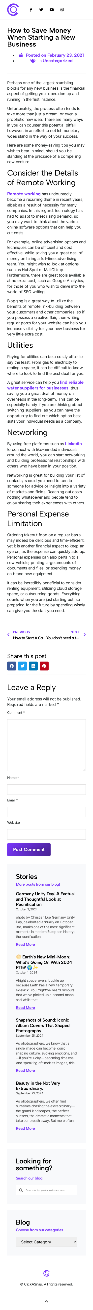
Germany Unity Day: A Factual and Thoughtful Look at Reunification (45, 899)
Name (13, 777)
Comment (16, 712)
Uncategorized (57, 60)
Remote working (24, 194)
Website (13, 822)
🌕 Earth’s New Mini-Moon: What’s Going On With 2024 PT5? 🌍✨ (44, 962)
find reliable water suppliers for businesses (45, 385)
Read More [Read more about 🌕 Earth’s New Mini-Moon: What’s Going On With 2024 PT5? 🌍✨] (25, 1007)
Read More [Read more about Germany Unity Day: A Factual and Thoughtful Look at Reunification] (25, 944)
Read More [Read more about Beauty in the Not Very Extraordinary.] (25, 1128)
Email (12, 800)
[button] (11, 666)
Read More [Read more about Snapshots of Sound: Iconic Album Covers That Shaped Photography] (25, 1070)
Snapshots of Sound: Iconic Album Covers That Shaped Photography (43, 1025)
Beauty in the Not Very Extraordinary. (38, 1085)
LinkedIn (73, 443)
